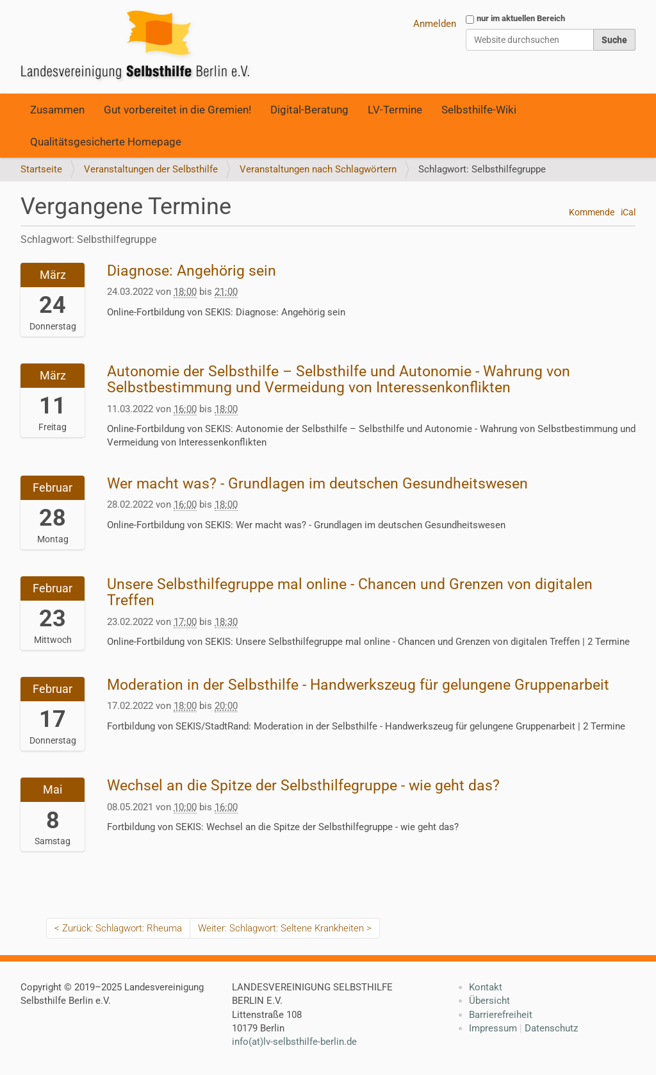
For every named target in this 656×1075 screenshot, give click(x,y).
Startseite (41, 169)
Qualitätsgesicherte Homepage (105, 141)
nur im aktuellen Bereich (521, 18)
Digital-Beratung (309, 109)
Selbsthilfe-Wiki (478, 109)
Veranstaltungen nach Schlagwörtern (318, 169)
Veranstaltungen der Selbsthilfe (151, 169)
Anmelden (434, 23)
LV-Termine (395, 109)
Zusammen (57, 109)
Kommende (591, 212)
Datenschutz (551, 1028)
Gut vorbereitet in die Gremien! (177, 109)
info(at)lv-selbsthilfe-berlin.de (294, 1041)
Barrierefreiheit (500, 1015)
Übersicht (489, 1000)
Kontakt (485, 987)
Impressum (493, 1028)
